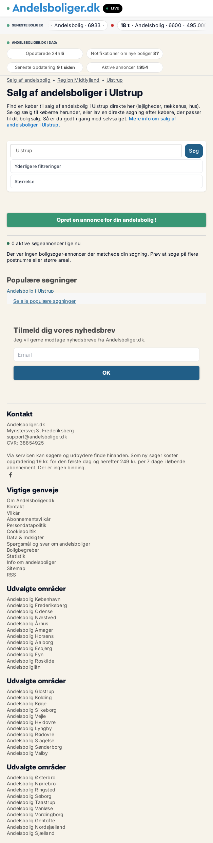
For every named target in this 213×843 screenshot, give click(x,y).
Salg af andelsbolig (29, 80)
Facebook (10, 475)
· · (74, 25)
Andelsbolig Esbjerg (29, 648)
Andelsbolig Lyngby (29, 728)
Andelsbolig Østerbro (31, 777)
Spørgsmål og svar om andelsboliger (48, 544)
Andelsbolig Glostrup (30, 691)
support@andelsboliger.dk (37, 436)
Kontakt (15, 506)
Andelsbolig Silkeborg (32, 710)
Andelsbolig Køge (26, 703)
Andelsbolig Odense (30, 611)
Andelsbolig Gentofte (31, 820)
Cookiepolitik (21, 531)
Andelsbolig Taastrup (31, 802)
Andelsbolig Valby (27, 753)
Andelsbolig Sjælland (31, 833)
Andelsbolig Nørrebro (31, 783)
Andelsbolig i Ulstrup (30, 291)
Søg (194, 151)
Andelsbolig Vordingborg (35, 814)
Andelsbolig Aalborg (30, 642)
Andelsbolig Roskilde (30, 661)
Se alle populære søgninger (44, 301)
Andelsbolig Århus (27, 623)
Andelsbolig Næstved (31, 617)
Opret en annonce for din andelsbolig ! (107, 219)
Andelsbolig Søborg (29, 796)
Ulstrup (114, 80)
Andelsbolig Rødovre (30, 734)
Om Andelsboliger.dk (31, 500)
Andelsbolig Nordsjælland (36, 827)
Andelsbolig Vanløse (30, 808)
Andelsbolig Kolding (29, 697)
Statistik (16, 556)
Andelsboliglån (23, 667)
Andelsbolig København (33, 599)
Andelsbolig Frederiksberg (37, 605)
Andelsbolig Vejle (26, 716)
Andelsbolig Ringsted (31, 789)
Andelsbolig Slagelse (30, 740)
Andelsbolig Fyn (25, 654)
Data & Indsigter (25, 537)
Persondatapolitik (26, 525)
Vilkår (13, 513)
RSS (11, 574)
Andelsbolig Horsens (30, 636)
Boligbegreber (23, 550)
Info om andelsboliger (31, 562)
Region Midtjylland (78, 80)
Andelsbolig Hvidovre (31, 722)
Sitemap (16, 568)
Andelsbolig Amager (30, 630)
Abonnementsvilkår (29, 519)
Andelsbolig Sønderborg (34, 747)
